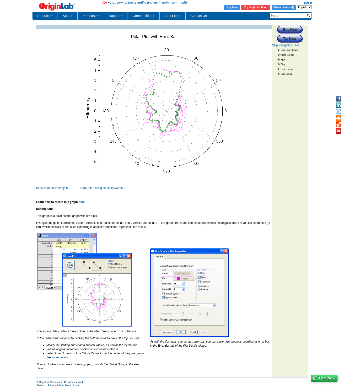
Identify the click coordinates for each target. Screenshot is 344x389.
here (82, 202)
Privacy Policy (55, 385)
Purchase (90, 16)
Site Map (41, 385)
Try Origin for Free (255, 7)
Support (116, 16)
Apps (68, 16)
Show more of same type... (53, 188)
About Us (172, 16)
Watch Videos (283, 7)
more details (60, 357)
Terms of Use (72, 385)
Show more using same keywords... (102, 188)
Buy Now (232, 7)
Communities (144, 16)
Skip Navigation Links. (286, 45)
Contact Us (198, 16)
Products (45, 16)
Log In (308, 2)
